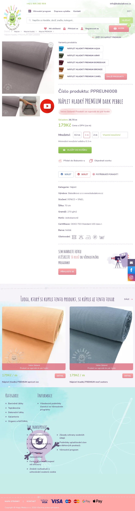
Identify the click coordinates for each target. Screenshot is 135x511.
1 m (87, 134)
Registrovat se (90, 28)
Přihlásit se (70, 28)
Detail (60, 376)
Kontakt (77, 11)
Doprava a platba (62, 11)
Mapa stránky (12, 501)
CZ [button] (128, 11)
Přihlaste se (67, 271)
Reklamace (35, 452)
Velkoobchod (36, 457)
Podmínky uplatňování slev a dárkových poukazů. (73, 444)
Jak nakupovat (37, 439)
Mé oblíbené (52, 28)
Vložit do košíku (75, 149)
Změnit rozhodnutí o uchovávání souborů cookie (43, 470)
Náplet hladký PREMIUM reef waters (89, 381)
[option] (28, 67)
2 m (95, 134)
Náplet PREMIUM (45, 31)
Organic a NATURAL (18, 421)
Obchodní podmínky (39, 435)
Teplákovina (14, 408)
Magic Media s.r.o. (23, 507)
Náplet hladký (29, 31)
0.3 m (77, 134)
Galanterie (13, 416)
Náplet (16, 31)
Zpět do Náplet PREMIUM (108, 37)
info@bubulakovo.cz (120, 3)
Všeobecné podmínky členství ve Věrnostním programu (51, 406)
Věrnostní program (39, 11)
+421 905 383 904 (36, 3)
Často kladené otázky (40, 443)
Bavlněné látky (15, 403)
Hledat (126, 20)
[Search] (80, 20)
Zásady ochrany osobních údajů (72, 436)
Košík (119, 28)
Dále (128, 299)
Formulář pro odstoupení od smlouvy (42, 463)
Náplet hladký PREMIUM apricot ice (20, 381)
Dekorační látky (16, 412)
